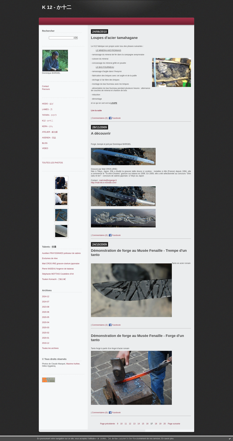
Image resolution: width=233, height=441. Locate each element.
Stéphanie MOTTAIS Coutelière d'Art (58, 274)
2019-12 (45, 343)
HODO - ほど (48, 104)
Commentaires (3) (99, 325)
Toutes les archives (50, 348)
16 (147, 424)
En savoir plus (167, 438)
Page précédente (107, 424)
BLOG (44, 143)
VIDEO (45, 148)
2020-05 (45, 317)
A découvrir (101, 133)
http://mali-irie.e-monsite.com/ (104, 182)
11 (126, 424)
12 (130, 424)
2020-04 (45, 322)
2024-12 (45, 296)
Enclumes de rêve (50, 258)
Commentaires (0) (99, 118)
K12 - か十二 (47, 121)
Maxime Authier (72, 364)
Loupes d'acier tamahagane (114, 38)
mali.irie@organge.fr (108, 180)
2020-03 (45, 327)
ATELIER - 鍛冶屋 (50, 132)
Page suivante (174, 424)
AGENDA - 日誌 (49, 138)
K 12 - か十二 (56, 7)
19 (160, 424)
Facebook (115, 118)
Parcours (46, 89)
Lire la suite (96, 110)
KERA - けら (47, 126)
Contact (45, 86)
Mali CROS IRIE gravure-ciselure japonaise (60, 263)
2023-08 (45, 307)
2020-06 (45, 312)
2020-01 (45, 338)
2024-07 (45, 302)
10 (121, 424)
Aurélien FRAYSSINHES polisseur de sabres (61, 253)
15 (143, 424)
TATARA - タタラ (49, 115)
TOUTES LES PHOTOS (52, 163)
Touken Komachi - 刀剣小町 (54, 279)
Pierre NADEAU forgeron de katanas (58, 269)
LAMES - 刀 (47, 109)
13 (134, 424)
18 (156, 424)
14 (139, 424)
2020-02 (45, 333)
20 (165, 424)
